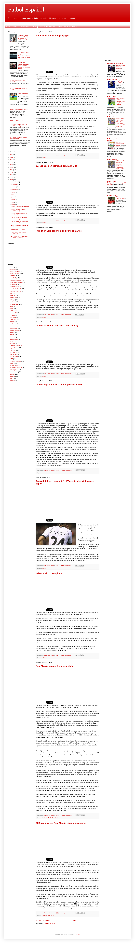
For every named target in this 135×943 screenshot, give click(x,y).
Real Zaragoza (14, 356)
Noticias (44, 157)
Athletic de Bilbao (14, 271)
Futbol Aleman (111, 181)
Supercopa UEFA (14, 370)
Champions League (15, 280)
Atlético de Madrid (46, 817)
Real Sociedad (14, 354)
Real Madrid (55, 817)
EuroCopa (12, 302)
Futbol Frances (112, 159)
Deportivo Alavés (14, 286)
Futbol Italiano (111, 117)
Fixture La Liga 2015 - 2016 (17, 120)
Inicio (8, 26)
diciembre (14, 182)
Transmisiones (14, 372)
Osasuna (12, 343)
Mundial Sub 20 (14, 339)
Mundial (12, 337)
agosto (14, 192)
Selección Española (15, 361)
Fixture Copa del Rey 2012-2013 (68, 26)
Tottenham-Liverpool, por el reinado (120, 143)
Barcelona (44, 915)
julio (13, 194)
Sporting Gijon (14, 365)
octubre (14, 187)
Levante (12, 326)
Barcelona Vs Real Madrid (115, 63)
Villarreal (12, 380)
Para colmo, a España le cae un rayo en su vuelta (19, 138)
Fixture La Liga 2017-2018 (28, 26)
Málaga (12, 332)
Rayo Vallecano (14, 348)
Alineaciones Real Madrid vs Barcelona (120, 67)
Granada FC (13, 313)
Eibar (11, 293)
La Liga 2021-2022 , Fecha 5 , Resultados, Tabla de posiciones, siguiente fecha (24, 56)
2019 (11, 159)
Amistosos (12, 269)
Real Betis (12, 350)
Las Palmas (13, 324)
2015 (11, 170)
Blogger (78, 934)
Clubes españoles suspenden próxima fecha (59, 384)
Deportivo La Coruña (15, 289)
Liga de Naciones (14, 330)
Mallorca (12, 334)
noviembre (15, 184)
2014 (11, 172)
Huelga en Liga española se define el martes (59, 231)
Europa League (14, 304)
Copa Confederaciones (16, 282)
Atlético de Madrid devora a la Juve (23, 94)
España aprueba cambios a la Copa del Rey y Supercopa (18, 125)
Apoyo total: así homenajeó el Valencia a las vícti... (19, 226)
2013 (11, 174)
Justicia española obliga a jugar (52, 35)
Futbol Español (26, 9)
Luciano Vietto (111, 195)
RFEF (11, 359)
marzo (13, 204)
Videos (15, 26)
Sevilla (11, 363)
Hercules (12, 315)
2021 (11, 157)
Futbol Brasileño (112, 79)
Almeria (12, 267)
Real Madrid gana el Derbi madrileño (54, 666)
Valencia (44, 568)
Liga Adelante (13, 328)
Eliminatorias (13, 297)
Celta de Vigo (13, 278)
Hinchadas (13, 317)
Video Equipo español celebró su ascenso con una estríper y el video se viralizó (24, 65)
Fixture (12, 306)
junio (13, 197)
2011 (11, 180)
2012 (11, 177)
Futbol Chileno (111, 96)
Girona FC (12, 310)
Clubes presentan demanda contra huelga (57, 325)
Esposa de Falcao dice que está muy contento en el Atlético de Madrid (23, 37)
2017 (11, 164)
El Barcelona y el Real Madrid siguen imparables (61, 823)
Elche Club (13, 295)
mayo (13, 199)
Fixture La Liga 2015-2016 (47, 26)
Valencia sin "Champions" (49, 573)
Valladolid (12, 376)
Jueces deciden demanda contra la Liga (56, 166)
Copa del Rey (13, 284)
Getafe (11, 308)
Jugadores (13, 319)
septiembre (15, 189)
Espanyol (12, 300)
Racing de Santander (16, 345)
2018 (11, 162)
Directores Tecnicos (15, 291)
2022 (11, 154)
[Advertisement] (67, 52)
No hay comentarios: (66, 155)
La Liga (12, 321)
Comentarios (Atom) (49, 923)
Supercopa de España (16, 367)
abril (13, 202)
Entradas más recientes (43, 920)
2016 (11, 167)
